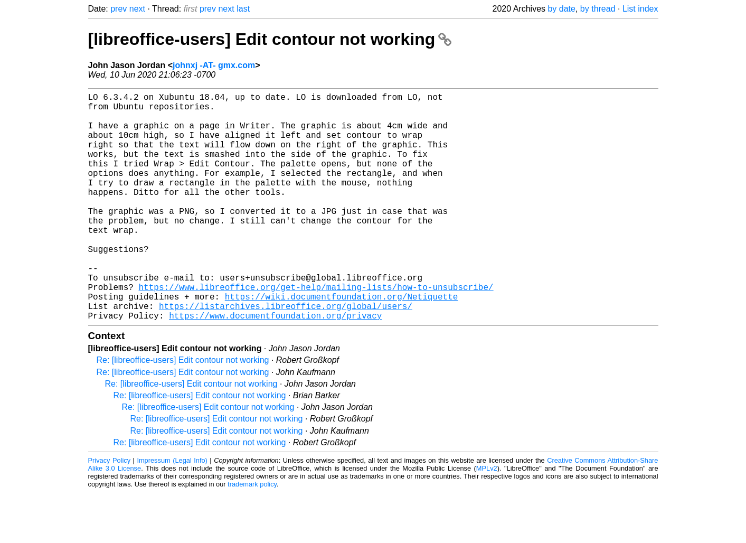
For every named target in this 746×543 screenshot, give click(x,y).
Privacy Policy (109, 511)
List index (640, 8)
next (137, 8)
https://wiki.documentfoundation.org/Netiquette (341, 343)
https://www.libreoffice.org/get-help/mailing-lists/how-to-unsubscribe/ (316, 331)
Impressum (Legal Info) (172, 511)
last (243, 8)
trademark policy (252, 535)
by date (561, 8)
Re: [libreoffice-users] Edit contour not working (183, 410)
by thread (598, 8)
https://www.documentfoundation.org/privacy (275, 366)
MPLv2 (486, 519)
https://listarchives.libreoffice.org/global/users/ (285, 354)
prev (118, 8)
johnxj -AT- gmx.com (214, 65)
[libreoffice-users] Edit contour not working (270, 39)
